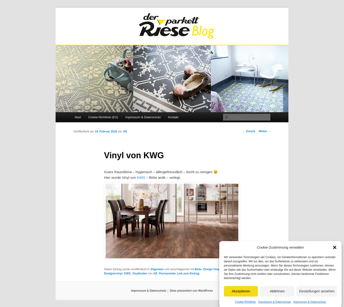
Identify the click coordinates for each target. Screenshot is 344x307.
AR (125, 131)
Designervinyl (113, 273)
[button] (334, 249)
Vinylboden (139, 273)
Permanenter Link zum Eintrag (179, 273)
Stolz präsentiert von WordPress (191, 290)
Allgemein (157, 269)
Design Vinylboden (216, 269)
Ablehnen (277, 293)
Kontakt (173, 117)
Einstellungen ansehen (316, 293)
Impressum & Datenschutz (274, 303)
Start (77, 117)
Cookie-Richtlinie (245, 303)
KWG (141, 177)
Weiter (265, 131)
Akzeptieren (241, 293)
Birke (198, 269)
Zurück (248, 131)
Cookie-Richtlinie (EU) (103, 117)
